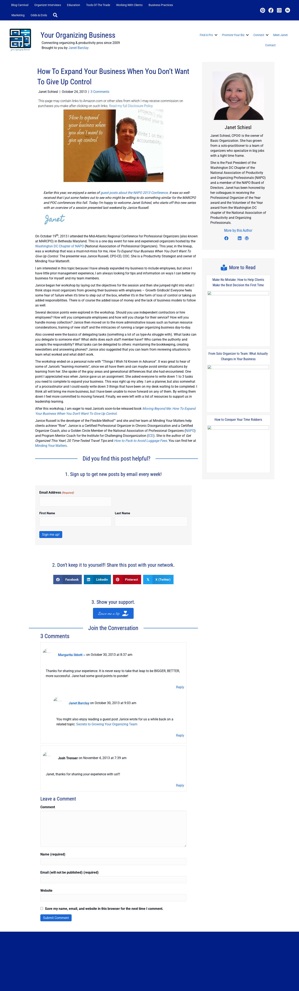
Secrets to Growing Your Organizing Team (106, 712)
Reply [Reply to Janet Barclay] (180, 723)
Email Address (56, 489)
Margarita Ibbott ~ (71, 647)
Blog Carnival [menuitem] (19, 5)
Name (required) (52, 838)
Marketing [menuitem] (18, 15)
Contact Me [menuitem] (197, 983)
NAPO (190, 428)
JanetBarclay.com (51, 986)
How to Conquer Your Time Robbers (238, 413)
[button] (56, 15)
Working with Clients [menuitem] (129, 5)
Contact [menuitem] (270, 45)
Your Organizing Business (78, 35)
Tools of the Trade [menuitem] (98, 5)
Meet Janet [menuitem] (280, 35)
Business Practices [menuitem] (161, 5)
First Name (47, 508)
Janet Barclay (78, 48)
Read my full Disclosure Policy (131, 106)
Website (46, 875)
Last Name (122, 508)
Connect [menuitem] (258, 35)
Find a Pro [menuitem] (206, 35)
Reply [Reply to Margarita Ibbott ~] (180, 678)
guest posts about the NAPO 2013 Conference (134, 193)
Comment (47, 791)
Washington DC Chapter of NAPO (59, 243)
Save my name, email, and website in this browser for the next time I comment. (104, 893)
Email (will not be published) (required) (69, 857)
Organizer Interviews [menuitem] (47, 5)
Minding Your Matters (51, 442)
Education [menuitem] (73, 5)
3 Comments (100, 92)
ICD (150, 432)
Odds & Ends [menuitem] (39, 15)
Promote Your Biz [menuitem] (233, 35)
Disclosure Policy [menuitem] (246, 983)
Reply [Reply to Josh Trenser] (180, 770)
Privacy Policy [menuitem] (220, 983)
